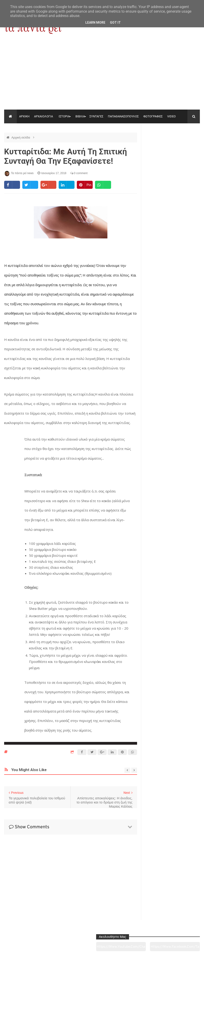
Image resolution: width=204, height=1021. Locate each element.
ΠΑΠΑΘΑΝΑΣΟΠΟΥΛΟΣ (123, 116)
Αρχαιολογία (22, 992)
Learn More (95, 22)
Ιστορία (62, 992)
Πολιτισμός (102, 992)
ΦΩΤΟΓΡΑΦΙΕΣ (153, 116)
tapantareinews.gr (187, 1014)
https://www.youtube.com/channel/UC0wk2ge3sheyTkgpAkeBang (158, 144)
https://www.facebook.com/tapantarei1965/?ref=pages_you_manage (186, 144)
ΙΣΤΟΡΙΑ (64, 116)
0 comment (79, 173)
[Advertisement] (102, 75)
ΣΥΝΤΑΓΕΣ (96, 116)
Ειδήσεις (181, 992)
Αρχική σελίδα (21, 137)
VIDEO (171, 116)
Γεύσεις (141, 992)
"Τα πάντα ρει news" (50, 1014)
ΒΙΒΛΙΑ (80, 116)
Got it (115, 22)
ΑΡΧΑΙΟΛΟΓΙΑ (43, 116)
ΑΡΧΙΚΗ (24, 116)
